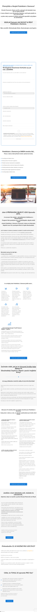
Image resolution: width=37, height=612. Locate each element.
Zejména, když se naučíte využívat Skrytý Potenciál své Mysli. (18, 497)
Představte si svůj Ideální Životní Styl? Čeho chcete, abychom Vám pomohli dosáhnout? (18, 86)
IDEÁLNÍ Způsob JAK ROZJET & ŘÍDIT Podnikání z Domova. (18, 23)
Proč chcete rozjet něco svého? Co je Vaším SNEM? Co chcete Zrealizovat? (18, 76)
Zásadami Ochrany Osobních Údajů (26, 136)
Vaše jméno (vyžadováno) (7, 111)
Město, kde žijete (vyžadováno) (7, 125)
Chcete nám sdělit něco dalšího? (8, 96)
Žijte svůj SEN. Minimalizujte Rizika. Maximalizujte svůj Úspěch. (18, 28)
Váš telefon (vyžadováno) (7, 120)
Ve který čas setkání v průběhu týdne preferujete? (10, 106)
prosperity (29, 550)
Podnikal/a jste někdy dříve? (18, 92)
